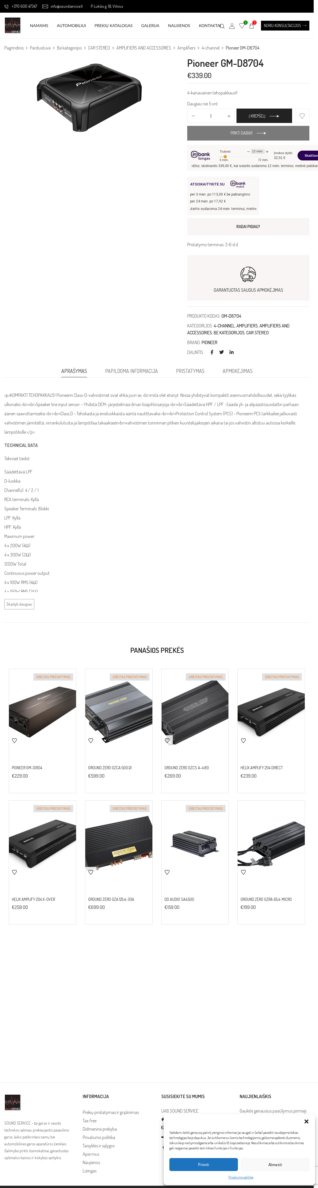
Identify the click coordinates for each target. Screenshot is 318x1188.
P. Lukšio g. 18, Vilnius (107, 6)
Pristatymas (190, 371)
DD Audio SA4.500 (179, 899)
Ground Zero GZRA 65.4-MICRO (266, 899)
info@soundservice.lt (62, 6)
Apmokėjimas (238, 371)
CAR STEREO (99, 48)
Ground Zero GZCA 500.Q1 (110, 768)
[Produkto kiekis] (211, 116)
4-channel (210, 48)
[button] (306, 1121)
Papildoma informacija (131, 371)
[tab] (74, 372)
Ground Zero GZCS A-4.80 (186, 768)
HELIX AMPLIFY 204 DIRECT (262, 768)
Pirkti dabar (241, 132)
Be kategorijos (69, 48)
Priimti (203, 1164)
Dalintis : (196, 352)
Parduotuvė (40, 48)
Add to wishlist (302, 116)
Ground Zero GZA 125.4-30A (111, 899)
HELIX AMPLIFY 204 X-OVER (33, 899)
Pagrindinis (14, 48)
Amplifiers (186, 48)
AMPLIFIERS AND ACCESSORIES (143, 48)
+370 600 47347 (20, 6)
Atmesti (275, 1164)
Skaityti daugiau (19, 604)
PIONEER (209, 342)
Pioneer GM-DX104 (27, 768)
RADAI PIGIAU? (248, 226)
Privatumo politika (240, 1177)
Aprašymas (74, 371)
